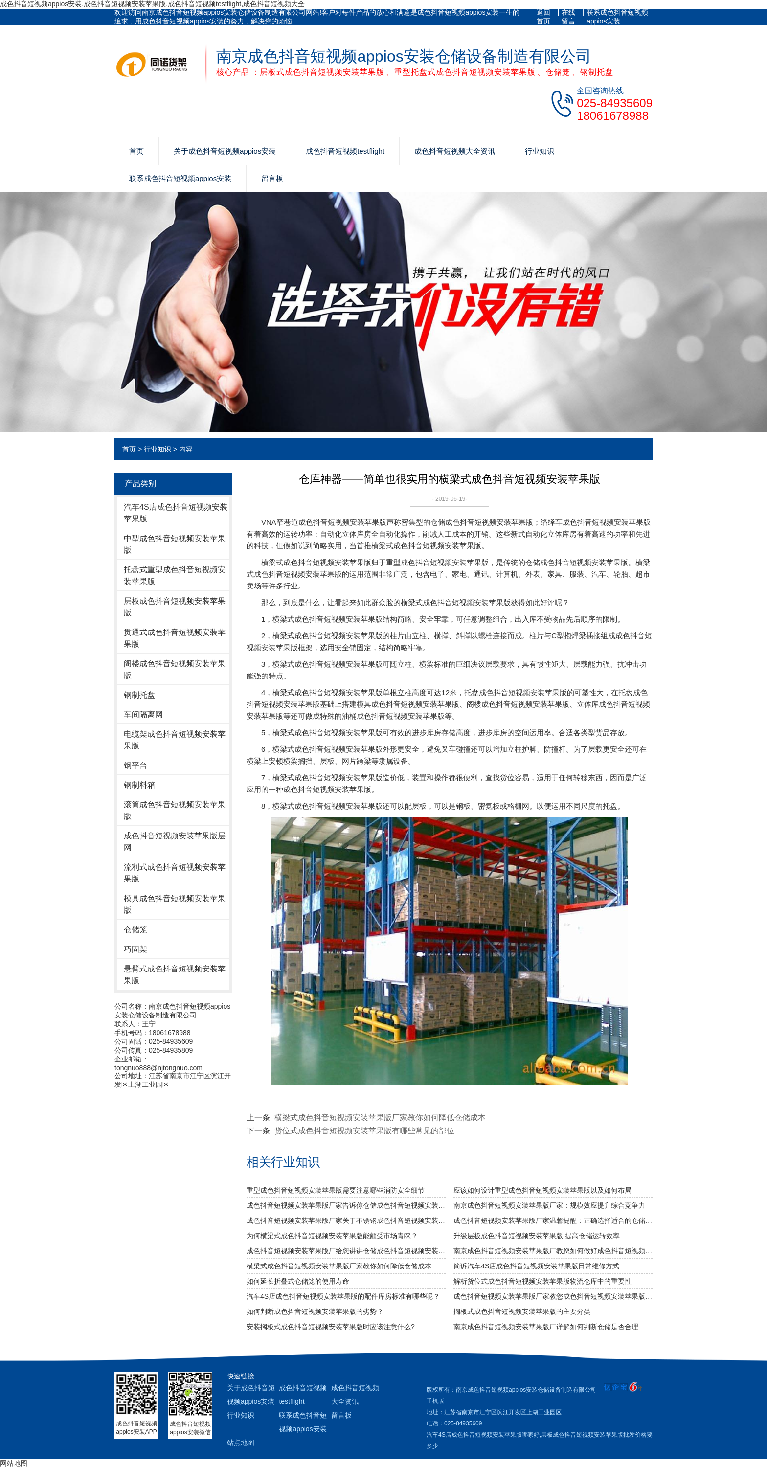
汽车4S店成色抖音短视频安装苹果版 (175, 513)
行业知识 (539, 151)
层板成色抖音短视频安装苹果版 (175, 607)
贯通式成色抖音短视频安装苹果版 (175, 638)
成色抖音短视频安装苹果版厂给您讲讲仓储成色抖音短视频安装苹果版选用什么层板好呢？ (346, 1251)
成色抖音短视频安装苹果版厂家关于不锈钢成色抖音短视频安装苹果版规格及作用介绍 (346, 1220)
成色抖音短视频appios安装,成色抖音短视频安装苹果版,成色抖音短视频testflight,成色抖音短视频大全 (152, 4)
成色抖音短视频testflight (345, 151)
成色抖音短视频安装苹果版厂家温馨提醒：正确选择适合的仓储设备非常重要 (553, 1220)
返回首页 (543, 16)
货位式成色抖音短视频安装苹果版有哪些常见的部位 (364, 1131)
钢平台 (135, 765)
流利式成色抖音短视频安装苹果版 (175, 873)
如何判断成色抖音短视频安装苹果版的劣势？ (315, 1311)
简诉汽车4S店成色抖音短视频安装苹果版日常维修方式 (536, 1266)
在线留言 (568, 16)
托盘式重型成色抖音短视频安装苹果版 (175, 575)
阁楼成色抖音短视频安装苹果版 (175, 669)
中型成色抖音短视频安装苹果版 (175, 544)
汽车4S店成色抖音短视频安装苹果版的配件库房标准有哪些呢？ (343, 1296)
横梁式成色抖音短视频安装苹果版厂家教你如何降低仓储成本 (380, 1117)
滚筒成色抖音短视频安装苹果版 (175, 810)
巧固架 (135, 949)
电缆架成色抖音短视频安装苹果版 (175, 740)
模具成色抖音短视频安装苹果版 (175, 904)
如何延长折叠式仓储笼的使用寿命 (298, 1281)
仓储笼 (135, 930)
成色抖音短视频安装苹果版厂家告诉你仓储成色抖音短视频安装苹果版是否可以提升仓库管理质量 (346, 1205)
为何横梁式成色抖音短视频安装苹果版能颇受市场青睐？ (332, 1236)
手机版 (435, 1401)
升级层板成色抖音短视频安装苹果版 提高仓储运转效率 (536, 1236)
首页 (136, 151)
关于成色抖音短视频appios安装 (225, 151)
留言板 (272, 178)
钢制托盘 (139, 695)
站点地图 (240, 1442)
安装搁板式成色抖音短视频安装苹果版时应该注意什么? (331, 1327)
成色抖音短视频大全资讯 (454, 151)
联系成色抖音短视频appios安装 (617, 16)
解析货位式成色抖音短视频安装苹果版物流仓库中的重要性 (542, 1281)
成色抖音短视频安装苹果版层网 (175, 842)
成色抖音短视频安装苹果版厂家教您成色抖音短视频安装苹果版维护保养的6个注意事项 (553, 1296)
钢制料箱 (139, 785)
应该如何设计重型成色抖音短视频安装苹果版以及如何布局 (542, 1190)
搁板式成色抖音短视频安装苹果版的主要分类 (521, 1311)
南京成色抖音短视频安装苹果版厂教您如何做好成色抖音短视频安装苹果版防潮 (553, 1251)
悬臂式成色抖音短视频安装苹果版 (175, 975)
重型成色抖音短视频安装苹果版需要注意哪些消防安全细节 (336, 1190)
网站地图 (13, 1463)
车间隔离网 (143, 714)
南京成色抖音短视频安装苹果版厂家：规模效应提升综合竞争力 (549, 1205)
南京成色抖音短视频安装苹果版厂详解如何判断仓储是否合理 (545, 1327)
